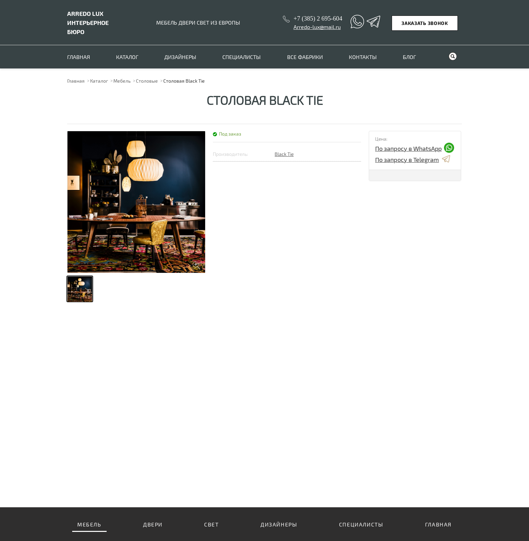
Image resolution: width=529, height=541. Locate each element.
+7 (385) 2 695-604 (318, 18)
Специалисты (241, 57)
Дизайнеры (180, 57)
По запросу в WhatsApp (414, 148)
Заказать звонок (424, 23)
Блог (409, 57)
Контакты (363, 57)
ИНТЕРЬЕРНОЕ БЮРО (88, 22)
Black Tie (284, 154)
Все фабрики (305, 57)
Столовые (147, 81)
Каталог (127, 57)
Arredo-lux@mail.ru (317, 27)
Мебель (122, 81)
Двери (153, 524)
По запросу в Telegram (413, 159)
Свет (211, 524)
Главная (78, 57)
